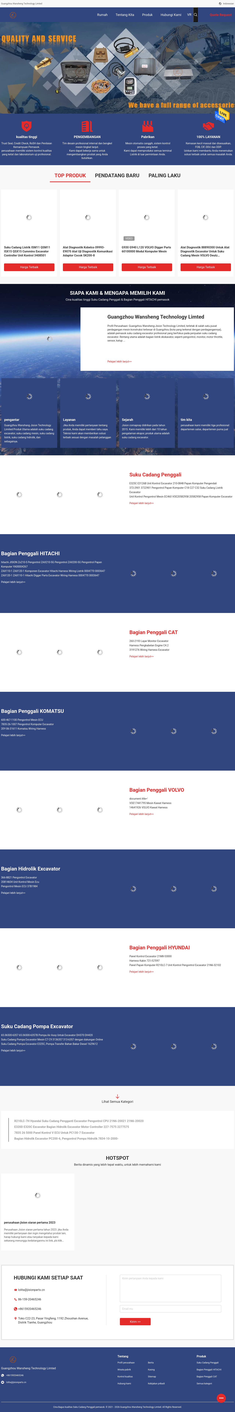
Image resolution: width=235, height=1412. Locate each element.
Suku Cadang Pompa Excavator (37, 1026)
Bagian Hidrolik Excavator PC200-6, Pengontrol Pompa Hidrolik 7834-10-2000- (66, 1138)
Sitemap (152, 1376)
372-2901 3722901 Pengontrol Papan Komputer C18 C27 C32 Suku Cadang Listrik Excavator (176, 490)
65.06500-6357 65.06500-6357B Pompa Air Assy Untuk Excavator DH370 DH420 (47, 1035)
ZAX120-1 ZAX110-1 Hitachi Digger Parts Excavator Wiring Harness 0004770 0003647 (50, 575)
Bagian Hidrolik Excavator (30, 869)
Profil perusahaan (126, 1362)
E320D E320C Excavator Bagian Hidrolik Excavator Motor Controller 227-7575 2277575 (71, 1127)
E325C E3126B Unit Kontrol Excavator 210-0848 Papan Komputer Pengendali (173, 483)
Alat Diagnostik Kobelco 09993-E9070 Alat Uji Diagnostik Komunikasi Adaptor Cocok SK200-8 (88, 251)
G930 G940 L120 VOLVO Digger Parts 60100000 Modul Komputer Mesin (146, 249)
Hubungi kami (124, 1383)
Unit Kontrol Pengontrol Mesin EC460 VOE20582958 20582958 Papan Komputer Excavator (180, 496)
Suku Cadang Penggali (155, 475)
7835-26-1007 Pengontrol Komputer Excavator (27, 724)
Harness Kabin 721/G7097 (144, 960)
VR (189, 14)
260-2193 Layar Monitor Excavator (148, 641)
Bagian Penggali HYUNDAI (159, 948)
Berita (151, 1362)
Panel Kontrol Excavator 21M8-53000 (150, 956)
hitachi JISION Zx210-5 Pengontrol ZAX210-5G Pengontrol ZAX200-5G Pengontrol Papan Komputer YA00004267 (51, 564)
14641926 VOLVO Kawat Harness (148, 807)
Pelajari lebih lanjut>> (119, 361)
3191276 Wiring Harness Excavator (149, 649)
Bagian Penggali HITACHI (30, 553)
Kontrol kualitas (125, 1376)
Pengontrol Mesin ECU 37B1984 (19, 886)
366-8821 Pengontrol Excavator (19, 877)
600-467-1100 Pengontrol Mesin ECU (22, 719)
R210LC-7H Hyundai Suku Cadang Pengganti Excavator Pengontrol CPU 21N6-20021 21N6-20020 (79, 1121)
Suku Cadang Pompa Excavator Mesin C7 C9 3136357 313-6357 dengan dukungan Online (52, 1039)
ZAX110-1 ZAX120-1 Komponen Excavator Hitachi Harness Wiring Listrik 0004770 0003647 (53, 571)
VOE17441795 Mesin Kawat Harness (150, 803)
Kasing (151, 1369)
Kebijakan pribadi (156, 1383)
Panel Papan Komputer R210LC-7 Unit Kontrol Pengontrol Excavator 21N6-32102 (175, 965)
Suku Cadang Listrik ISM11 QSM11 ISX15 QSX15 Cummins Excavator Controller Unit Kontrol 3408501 (27, 251)
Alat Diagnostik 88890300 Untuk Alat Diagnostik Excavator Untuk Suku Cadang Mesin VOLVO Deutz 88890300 (205, 252)
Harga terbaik (29, 267)
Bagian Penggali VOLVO (156, 790)
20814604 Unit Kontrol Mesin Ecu (20, 881)
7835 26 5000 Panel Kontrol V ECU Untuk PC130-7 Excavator (54, 1132)
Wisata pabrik (124, 1369)
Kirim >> (135, 1321)
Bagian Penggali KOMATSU (32, 711)
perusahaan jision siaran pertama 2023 (29, 1222)
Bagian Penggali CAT (153, 632)
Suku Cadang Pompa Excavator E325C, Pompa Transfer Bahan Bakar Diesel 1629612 (49, 1043)
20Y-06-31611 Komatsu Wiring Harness (23, 728)
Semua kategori (204, 1383)
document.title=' (138, 798)
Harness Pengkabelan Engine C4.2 (149, 645)
